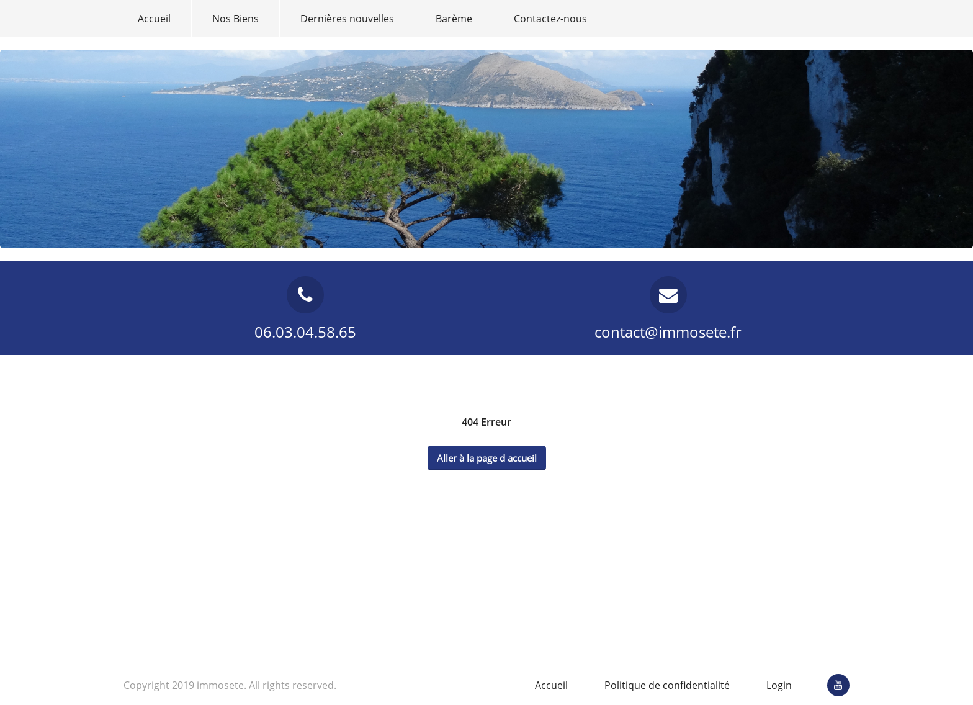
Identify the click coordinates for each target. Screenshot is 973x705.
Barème (454, 18)
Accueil (154, 18)
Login (779, 685)
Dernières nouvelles (347, 18)
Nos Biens (235, 18)
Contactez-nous (550, 18)
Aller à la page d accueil (487, 458)
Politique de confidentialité (667, 685)
